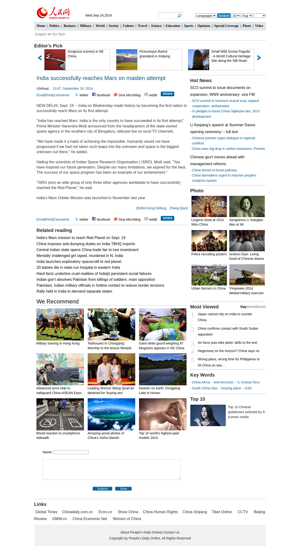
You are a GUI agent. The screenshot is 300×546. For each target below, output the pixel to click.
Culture (128, 26)
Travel (142, 26)
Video (259, 26)
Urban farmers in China (208, 288)
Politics (54, 26)
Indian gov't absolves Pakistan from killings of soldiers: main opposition (96, 279)
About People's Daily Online (141, 532)
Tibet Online (222, 512)
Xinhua (43, 88)
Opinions (203, 26)
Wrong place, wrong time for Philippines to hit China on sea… (229, 362)
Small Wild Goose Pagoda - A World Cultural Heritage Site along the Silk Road (231, 56)
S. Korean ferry (248, 382)
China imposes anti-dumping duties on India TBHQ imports (86, 244)
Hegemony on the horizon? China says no (229, 351)
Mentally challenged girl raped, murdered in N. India (80, 256)
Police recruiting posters (209, 254)
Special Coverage (226, 26)
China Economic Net (90, 519)
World (100, 26)
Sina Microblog (130, 95)
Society (114, 26)
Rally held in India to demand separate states (74, 291)
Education (172, 26)
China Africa (201, 382)
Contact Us (171, 532)
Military (86, 26)
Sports (188, 26)
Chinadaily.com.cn (77, 512)
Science (156, 26)
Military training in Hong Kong (58, 343)
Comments (61, 95)
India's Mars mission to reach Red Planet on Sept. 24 (81, 238)
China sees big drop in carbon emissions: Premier (228, 149)
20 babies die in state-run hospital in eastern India (78, 267)
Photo (247, 26)
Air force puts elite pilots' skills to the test (227, 342)
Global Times (46, 512)
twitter (84, 95)
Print (49, 95)
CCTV (243, 512)
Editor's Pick (48, 45)
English (40, 34)
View (123, 489)
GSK (248, 388)
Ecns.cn (105, 512)
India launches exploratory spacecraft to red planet (79, 262)
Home (41, 26)
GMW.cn (60, 519)
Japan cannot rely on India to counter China (225, 317)
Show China (128, 512)
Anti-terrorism (224, 382)
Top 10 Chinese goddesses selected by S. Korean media (247, 412)
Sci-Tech (58, 34)
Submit (102, 489)
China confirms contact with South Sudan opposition (228, 331)
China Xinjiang (195, 512)
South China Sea (204, 388)
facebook (103, 95)
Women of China (127, 519)
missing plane (231, 388)
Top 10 (197, 399)
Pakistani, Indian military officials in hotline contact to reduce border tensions (100, 285)
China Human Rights (160, 512)
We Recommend (58, 301)
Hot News (201, 80)
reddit (153, 95)
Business (70, 26)
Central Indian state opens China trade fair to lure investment (88, 250)
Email (41, 95)
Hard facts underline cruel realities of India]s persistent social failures (94, 274)
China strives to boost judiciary (214, 170)
